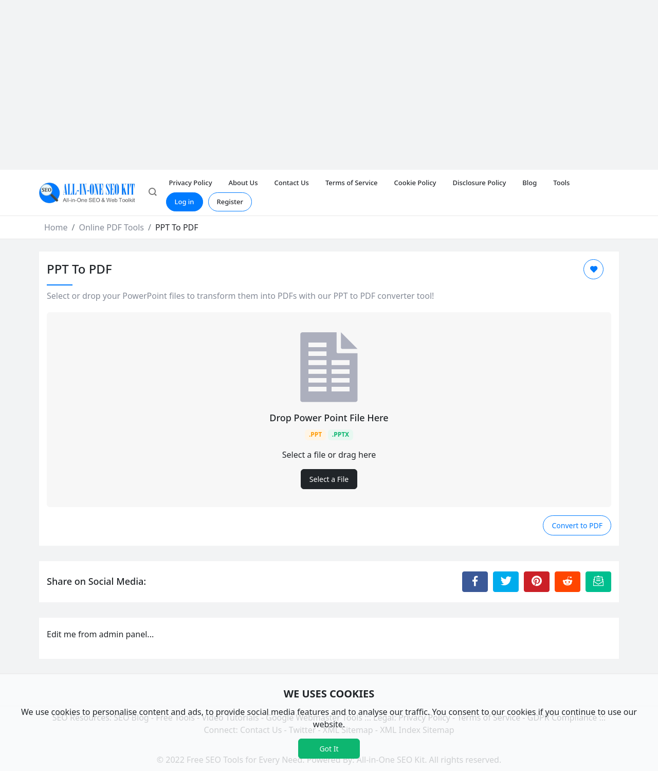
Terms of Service (351, 182)
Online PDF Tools (111, 227)
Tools (561, 182)
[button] (152, 193)
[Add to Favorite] (593, 269)
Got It (328, 749)
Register (230, 201)
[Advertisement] (329, 77)
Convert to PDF (577, 525)
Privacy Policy (190, 182)
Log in (184, 201)
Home (56, 227)
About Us (243, 182)
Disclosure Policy (479, 182)
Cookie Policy (415, 182)
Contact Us (291, 182)
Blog (529, 182)
